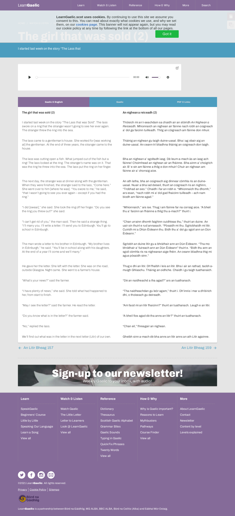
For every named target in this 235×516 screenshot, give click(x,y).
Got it (167, 34)
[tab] (53, 102)
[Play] (30, 77)
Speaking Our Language (37, 426)
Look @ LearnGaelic (74, 426)
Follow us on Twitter (21, 475)
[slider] (83, 77)
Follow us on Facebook (31, 475)
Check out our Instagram (41, 475)
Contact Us (51, 475)
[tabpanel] (117, 225)
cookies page (86, 24)
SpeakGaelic (29, 408)
